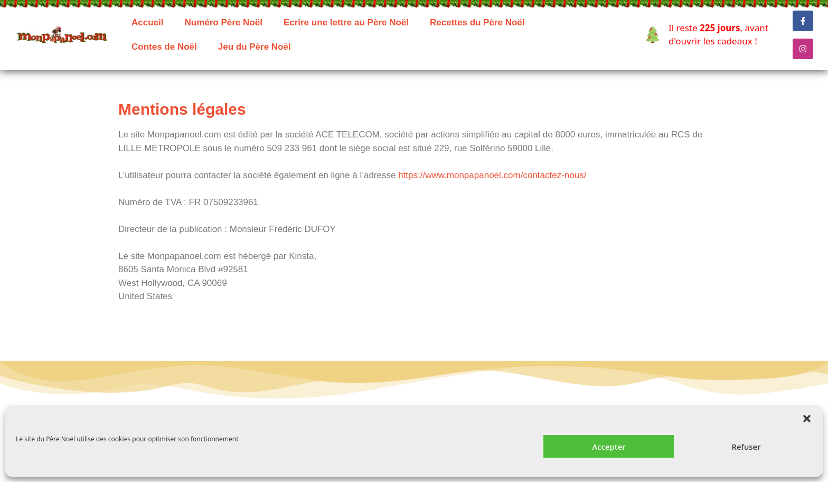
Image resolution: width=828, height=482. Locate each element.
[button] (807, 418)
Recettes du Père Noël (477, 22)
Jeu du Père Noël (254, 47)
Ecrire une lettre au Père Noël (346, 22)
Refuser (745, 446)
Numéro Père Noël (223, 22)
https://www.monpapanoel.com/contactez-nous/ (492, 175)
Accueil (147, 22)
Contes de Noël (164, 47)
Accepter (608, 446)
